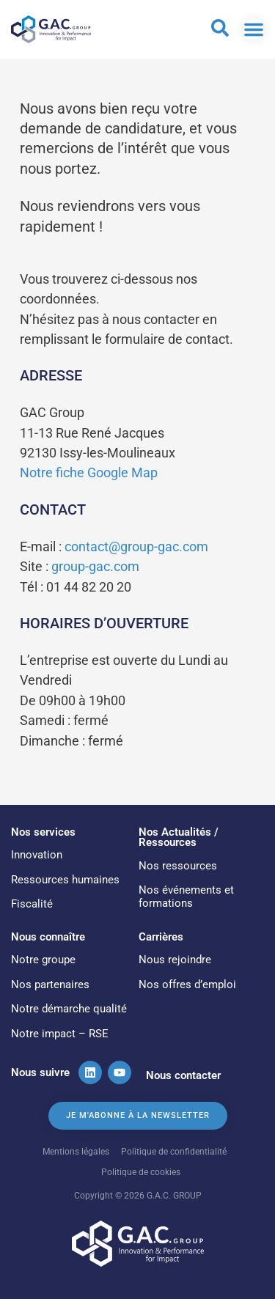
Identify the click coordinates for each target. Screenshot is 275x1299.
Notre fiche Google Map (89, 472)
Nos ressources (178, 865)
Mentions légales (76, 1151)
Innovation (36, 854)
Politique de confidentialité (174, 1151)
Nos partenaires (50, 984)
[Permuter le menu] (253, 29)
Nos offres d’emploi (187, 984)
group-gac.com (95, 566)
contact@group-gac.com (136, 546)
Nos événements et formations (186, 896)
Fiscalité (32, 903)
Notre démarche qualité (69, 1008)
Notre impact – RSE (60, 1033)
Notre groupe (43, 959)
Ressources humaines (65, 879)
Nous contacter (183, 1075)
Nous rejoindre (175, 959)
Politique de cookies (140, 1171)
